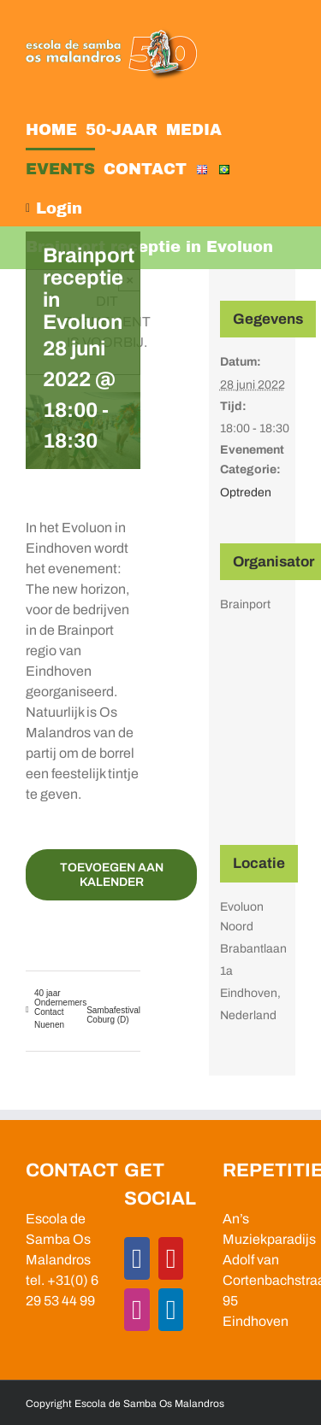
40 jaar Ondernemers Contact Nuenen (60, 1008)
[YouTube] (171, 1258)
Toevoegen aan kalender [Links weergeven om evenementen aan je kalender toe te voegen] (111, 874)
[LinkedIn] (171, 1309)
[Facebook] (137, 1258)
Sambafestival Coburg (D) (113, 1015)
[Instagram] (137, 1309)
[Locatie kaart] (252, 737)
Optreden (245, 492)
